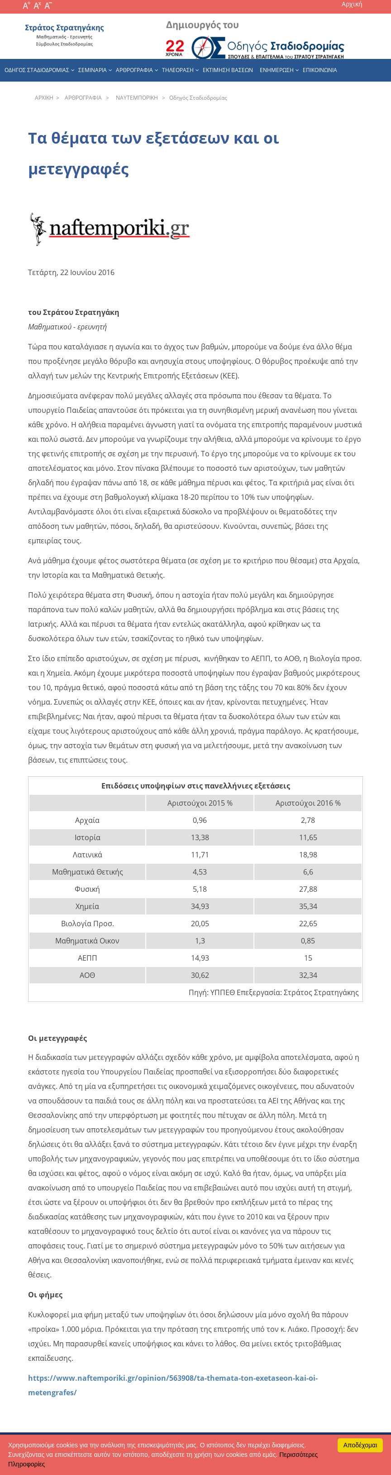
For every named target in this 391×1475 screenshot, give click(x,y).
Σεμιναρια (92, 70)
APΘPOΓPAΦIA (82, 98)
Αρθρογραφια (134, 70)
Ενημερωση (277, 70)
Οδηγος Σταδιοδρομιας (37, 70)
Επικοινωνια (320, 70)
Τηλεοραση (178, 70)
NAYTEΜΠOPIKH (135, 98)
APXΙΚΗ (44, 98)
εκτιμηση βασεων (228, 70)
